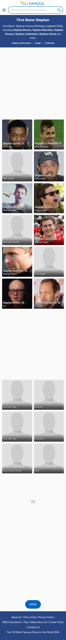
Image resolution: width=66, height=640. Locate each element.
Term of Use (30, 617)
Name (33, 604)
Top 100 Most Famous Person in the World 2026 (33, 632)
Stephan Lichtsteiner (26, 34)
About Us (16, 617)
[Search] (35, 10)
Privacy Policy (46, 617)
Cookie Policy (56, 622)
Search (59, 10)
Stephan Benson (22, 30)
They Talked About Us (35, 622)
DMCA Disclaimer (11, 622)
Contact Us (34, 627)
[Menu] (4, 10)
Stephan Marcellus (42, 30)
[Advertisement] (33, 83)
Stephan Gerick (47, 34)
